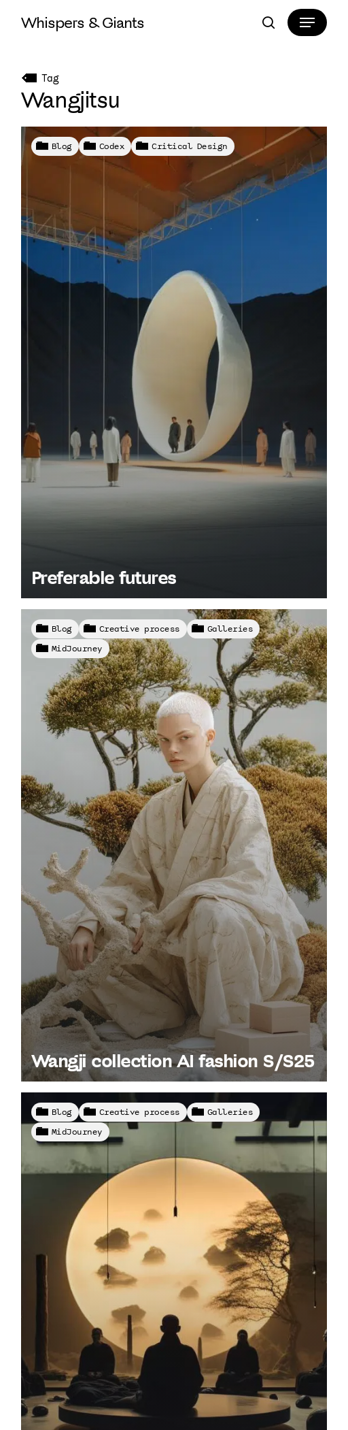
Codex (112, 146)
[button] (307, 22)
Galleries (230, 628)
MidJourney (77, 648)
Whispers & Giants (82, 22)
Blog (62, 146)
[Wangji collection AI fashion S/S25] (174, 845)
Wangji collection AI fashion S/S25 (173, 1060)
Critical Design (190, 146)
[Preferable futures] (174, 362)
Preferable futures (103, 577)
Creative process (139, 628)
